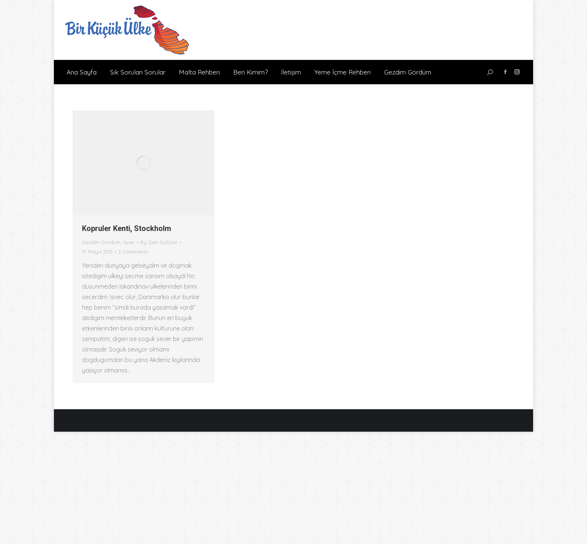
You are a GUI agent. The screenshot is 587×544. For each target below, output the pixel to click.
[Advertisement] (293, 487)
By (158, 242)
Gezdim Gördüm (101, 242)
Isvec (129, 242)
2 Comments (133, 252)
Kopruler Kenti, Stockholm (126, 228)
